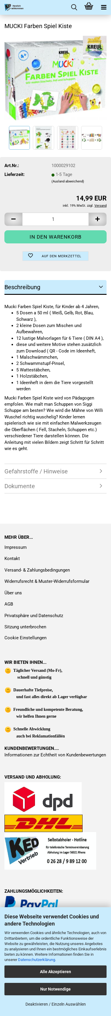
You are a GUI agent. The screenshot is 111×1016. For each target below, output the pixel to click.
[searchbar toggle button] (74, 7)
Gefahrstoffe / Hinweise (36, 471)
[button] (13, 219)
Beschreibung (22, 287)
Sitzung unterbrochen (25, 627)
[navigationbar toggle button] (103, 7)
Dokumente (19, 486)
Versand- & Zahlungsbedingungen (37, 570)
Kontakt (12, 558)
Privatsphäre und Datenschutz (33, 615)
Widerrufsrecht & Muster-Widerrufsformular (46, 581)
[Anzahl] (55, 219)
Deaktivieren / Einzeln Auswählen (55, 1004)
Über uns (13, 593)
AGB (8, 604)
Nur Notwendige (55, 989)
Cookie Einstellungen (25, 637)
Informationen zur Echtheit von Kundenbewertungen (55, 755)
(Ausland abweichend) (68, 181)
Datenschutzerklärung (36, 959)
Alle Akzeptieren (55, 971)
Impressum (15, 547)
